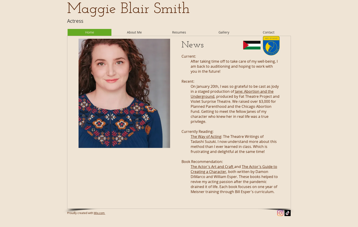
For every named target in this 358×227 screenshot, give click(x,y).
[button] (179, 32)
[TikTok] (287, 213)
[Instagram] (280, 213)
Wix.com (99, 213)
